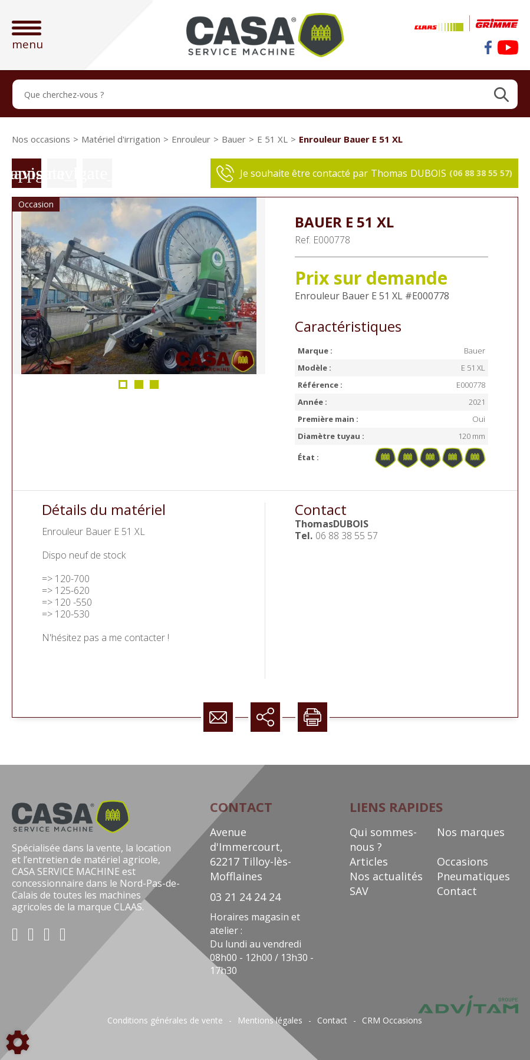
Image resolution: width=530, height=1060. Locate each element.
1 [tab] (123, 388)
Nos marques (471, 832)
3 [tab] (155, 388)
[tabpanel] (138, 285)
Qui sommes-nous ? (383, 839)
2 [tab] (139, 388)
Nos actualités (386, 876)
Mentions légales (270, 1020)
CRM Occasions (392, 1020)
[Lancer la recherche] (501, 94)
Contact (457, 891)
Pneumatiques (473, 876)
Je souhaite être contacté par (364, 173)
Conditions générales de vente (165, 1020)
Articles (369, 861)
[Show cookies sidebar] (17, 1042)
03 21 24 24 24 (245, 897)
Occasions (462, 861)
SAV (359, 891)
